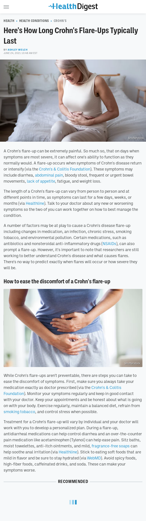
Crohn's (60, 21)
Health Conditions (34, 21)
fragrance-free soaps (111, 445)
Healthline (35, 203)
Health (9, 21)
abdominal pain (49, 175)
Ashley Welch (18, 49)
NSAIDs (109, 243)
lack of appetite (41, 181)
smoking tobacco (19, 411)
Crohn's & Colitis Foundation (64, 169)
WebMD (94, 457)
